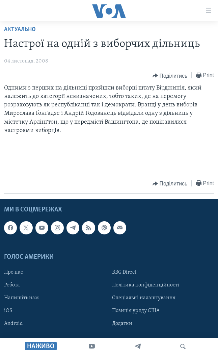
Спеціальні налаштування (143, 298)
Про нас (13, 272)
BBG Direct (124, 272)
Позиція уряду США (136, 310)
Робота (12, 285)
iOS (8, 310)
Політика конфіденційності (145, 285)
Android (13, 323)
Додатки (122, 323)
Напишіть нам (21, 298)
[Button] (170, 75)
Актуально (20, 29)
